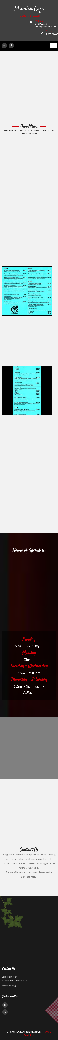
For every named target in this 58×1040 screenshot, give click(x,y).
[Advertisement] (29, 87)
